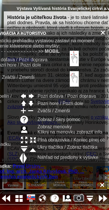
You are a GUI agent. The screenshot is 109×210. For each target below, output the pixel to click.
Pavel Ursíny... (28, 166)
